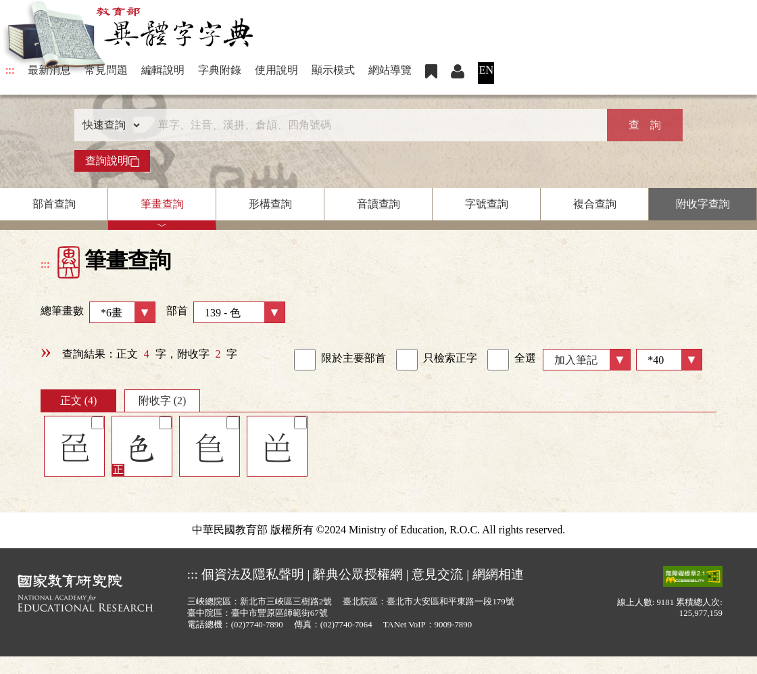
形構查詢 (270, 204)
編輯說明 (163, 70)
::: (9, 70)
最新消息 (49, 70)
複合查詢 (594, 204)
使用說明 (276, 70)
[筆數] (669, 359)
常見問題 (106, 70)
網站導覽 (390, 70)
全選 (511, 359)
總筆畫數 (98, 312)
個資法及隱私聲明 (252, 574)
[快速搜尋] (374, 125)
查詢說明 (112, 161)
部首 (225, 312)
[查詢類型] (108, 125)
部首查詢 (54, 204)
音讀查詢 (378, 204)
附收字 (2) (163, 400)
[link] (305, 359)
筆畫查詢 (162, 204)
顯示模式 (333, 70)
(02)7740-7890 (257, 624)
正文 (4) (78, 400)
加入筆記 (575, 360)
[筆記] (97, 422)
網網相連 (498, 574)
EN (486, 70)
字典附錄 (219, 70)
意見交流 (437, 574)
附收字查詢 (703, 204)
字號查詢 (486, 204)
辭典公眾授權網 (358, 574)
